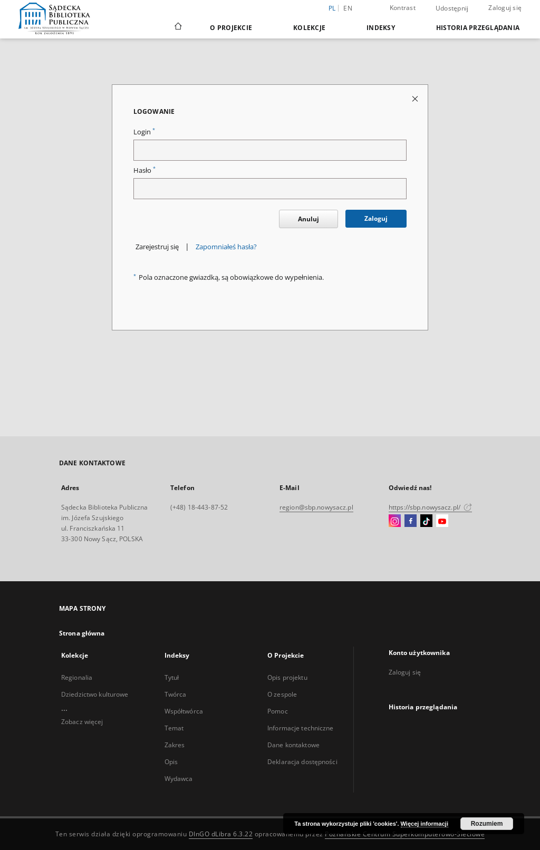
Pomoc (277, 711)
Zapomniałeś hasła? (226, 246)
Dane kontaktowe (293, 744)
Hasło (144, 170)
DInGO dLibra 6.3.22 (221, 833)
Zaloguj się (505, 7)
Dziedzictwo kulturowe (95, 694)
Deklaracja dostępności (302, 761)
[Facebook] (410, 521)
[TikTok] (426, 521)
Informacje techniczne (300, 728)
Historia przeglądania (477, 27)
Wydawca (179, 778)
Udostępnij (452, 8)
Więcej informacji (424, 823)
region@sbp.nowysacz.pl (316, 507)
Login (144, 132)
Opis (171, 761)
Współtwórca (184, 711)
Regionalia (76, 677)
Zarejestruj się (157, 246)
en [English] (347, 8)
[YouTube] (442, 521)
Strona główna (82, 633)
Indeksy (381, 27)
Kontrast (403, 7)
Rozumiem (487, 823)
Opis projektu (287, 677)
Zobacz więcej (82, 721)
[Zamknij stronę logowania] (416, 98)
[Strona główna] (177, 27)
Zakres (175, 744)
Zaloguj (376, 218)
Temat (174, 728)
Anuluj (308, 218)
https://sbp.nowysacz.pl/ (430, 507)
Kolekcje (309, 27)
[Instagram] (395, 521)
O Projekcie (231, 27)
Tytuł (172, 677)
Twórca (176, 694)
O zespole (282, 694)
